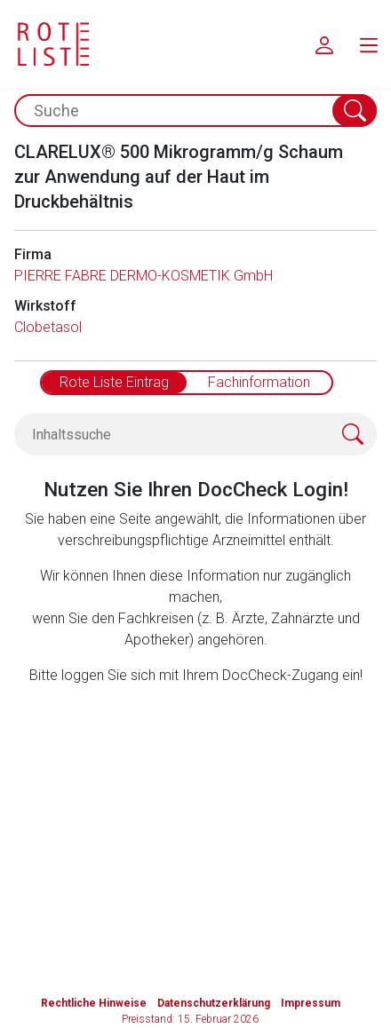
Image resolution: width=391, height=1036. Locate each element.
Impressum (310, 1003)
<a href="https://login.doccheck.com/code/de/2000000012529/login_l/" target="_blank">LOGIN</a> (202, 795)
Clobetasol (48, 327)
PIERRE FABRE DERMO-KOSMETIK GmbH (143, 275)
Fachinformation (259, 382)
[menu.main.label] (369, 44)
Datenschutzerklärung (213, 1003)
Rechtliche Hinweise (94, 1003)
